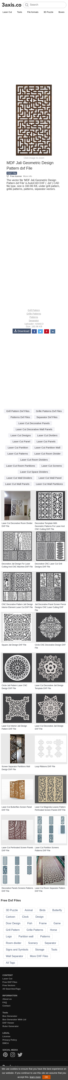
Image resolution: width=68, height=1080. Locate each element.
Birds (42, 910)
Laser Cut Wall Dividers (19, 477)
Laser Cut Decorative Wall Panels (34, 429)
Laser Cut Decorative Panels (34, 423)
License (6, 1036)
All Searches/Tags (11, 989)
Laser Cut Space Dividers (34, 471)
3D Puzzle (48, 12)
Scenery (33, 943)
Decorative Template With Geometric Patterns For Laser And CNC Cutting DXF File (50, 526)
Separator (34, 320)
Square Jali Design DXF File (14, 645)
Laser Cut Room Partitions (20, 465)
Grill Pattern (34, 310)
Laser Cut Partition (18, 447)
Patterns (33, 317)
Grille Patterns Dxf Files (49, 411)
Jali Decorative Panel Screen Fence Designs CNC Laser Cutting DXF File (50, 607)
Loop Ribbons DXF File (45, 766)
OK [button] (46, 1077)
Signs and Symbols (17, 949)
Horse (53, 930)
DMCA (5, 1043)
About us (7, 999)
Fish (29, 923)
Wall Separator (14, 956)
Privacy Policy (9, 1040)
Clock (25, 916)
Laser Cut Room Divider (47, 453)
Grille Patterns (33, 313)
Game (57, 923)
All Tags (10, 962)
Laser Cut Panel (21, 441)
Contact (6, 1005)
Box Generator (9, 1016)
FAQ (4, 1002)
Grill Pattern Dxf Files (17, 411)
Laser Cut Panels (46, 441)
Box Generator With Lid (14, 1019)
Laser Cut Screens (52, 465)
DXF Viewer (8, 1023)
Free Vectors (8, 985)
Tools (19, 12)
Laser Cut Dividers (47, 435)
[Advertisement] (34, 50)
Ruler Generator (10, 1026)
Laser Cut (7, 12)
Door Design (13, 923)
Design (39, 916)
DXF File (11, 173)
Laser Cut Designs (21, 435)
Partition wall (26, 936)
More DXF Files (39, 956)
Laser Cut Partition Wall (47, 447)
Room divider (13, 943)
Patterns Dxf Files (20, 417)
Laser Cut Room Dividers (34, 459)
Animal (29, 910)
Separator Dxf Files (46, 417)
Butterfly (57, 910)
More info (27, 176)
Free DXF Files (9, 982)
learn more (35, 1077)
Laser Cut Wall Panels (17, 484)
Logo (9, 936)
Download (21, 331)
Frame (43, 923)
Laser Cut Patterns (17, 453)
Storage (39, 949)
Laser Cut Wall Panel (50, 477)
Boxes (61, 12)
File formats (32, 12)
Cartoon (10, 916)
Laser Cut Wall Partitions (49, 484)
